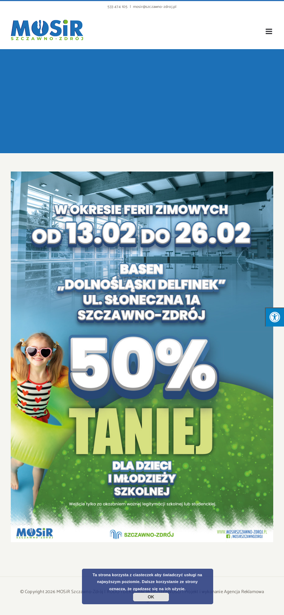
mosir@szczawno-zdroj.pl (155, 7)
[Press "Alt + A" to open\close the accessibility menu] (274, 317)
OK (151, 597)
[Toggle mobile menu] (269, 31)
